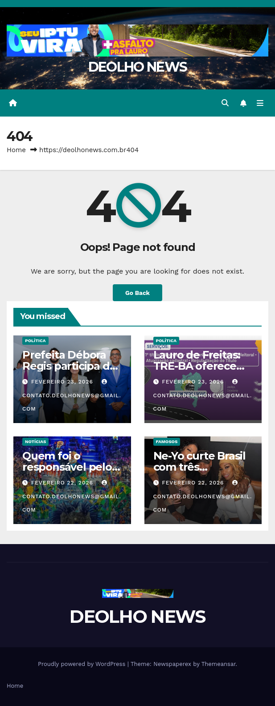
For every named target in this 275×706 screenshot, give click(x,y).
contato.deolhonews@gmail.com (71, 395)
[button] (225, 103)
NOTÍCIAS (35, 441)
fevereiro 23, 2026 (63, 382)
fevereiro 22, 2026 (63, 483)
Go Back (137, 292)
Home (16, 150)
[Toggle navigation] (260, 103)
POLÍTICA (35, 340)
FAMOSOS (167, 441)
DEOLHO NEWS (137, 67)
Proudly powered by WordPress (82, 664)
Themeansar (218, 664)
